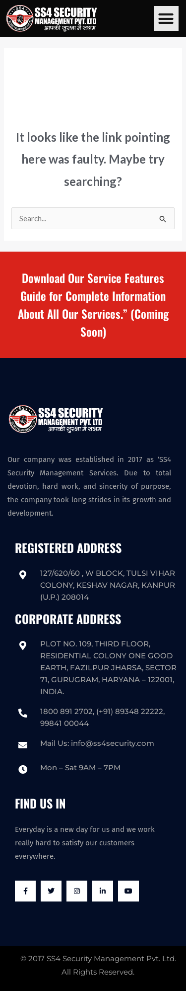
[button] (166, 18)
